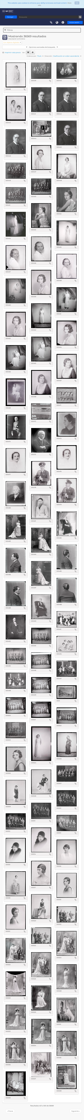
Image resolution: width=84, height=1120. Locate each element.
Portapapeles (51, 22)
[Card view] (28, 52)
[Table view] (32, 52)
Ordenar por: (31, 56)
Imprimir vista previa (11, 52)
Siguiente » (75, 1111)
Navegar (10, 17)
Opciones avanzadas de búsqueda (42, 47)
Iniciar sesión (74, 22)
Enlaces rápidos (63, 22)
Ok (77, 3)
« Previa (10, 1111)
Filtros (8, 30)
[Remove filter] (20, 42)
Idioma (57, 22)
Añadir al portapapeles (24, 89)
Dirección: (48, 56)
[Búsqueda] (50, 17)
